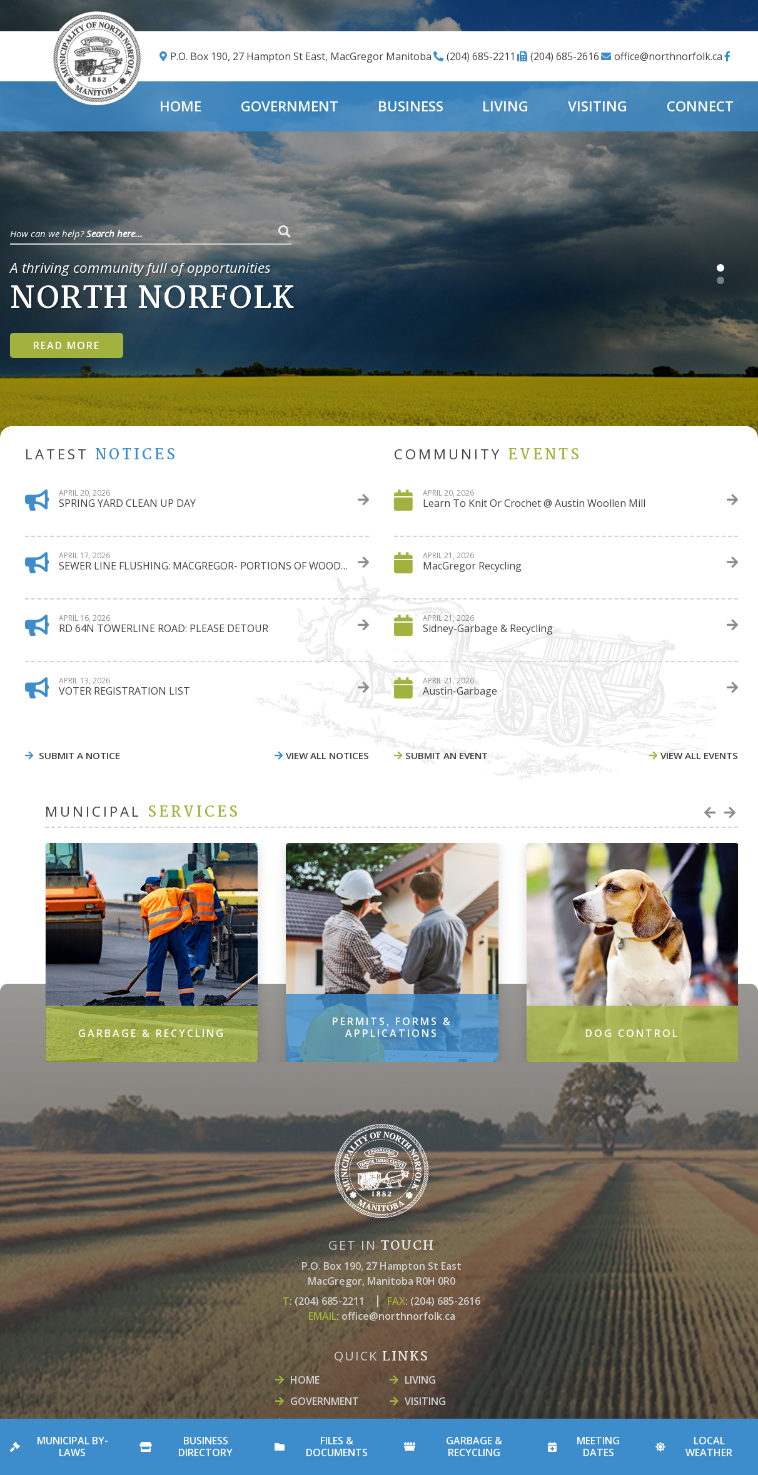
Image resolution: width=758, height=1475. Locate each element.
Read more (66, 345)
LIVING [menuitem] (505, 106)
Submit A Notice (78, 755)
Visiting (425, 1401)
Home (305, 1380)
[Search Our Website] (150, 231)
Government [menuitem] (289, 106)
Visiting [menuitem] (597, 106)
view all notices (327, 755)
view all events (699, 755)
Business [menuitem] (410, 106)
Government (324, 1401)
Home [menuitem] (180, 106)
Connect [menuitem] (700, 106)
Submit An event (446, 755)
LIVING (420, 1380)
